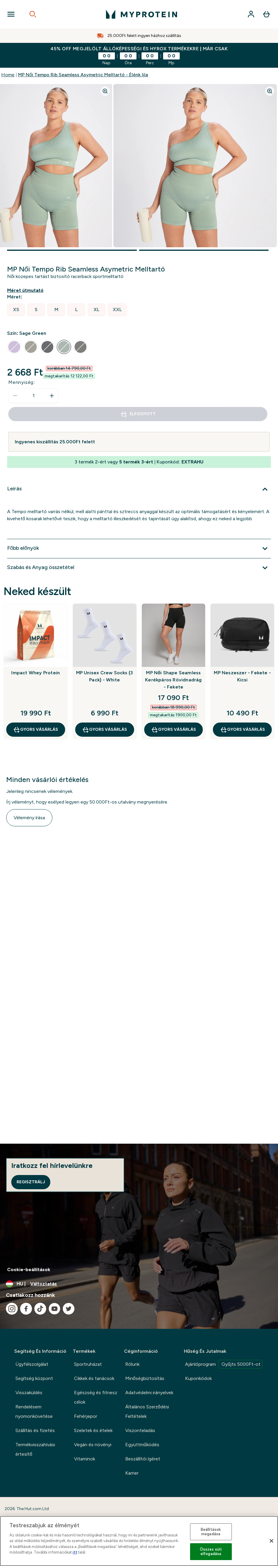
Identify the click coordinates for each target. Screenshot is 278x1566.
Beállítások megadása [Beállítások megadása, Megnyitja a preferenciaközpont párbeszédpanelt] (211, 1531)
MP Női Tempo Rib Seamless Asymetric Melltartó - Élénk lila (83, 74)
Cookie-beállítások (28, 1269)
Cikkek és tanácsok (94, 1378)
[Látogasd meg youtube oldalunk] (54, 1309)
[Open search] (33, 14)
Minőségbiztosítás (144, 1378)
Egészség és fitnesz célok (95, 1397)
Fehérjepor (85, 1416)
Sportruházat (88, 1364)
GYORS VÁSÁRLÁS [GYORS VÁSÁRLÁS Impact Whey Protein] (35, 729)
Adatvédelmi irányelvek (149, 1392)
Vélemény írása (29, 817)
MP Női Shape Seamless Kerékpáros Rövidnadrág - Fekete (173, 680)
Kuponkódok (198, 1378)
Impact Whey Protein (35, 672)
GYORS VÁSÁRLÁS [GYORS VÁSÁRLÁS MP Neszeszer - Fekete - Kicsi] (242, 729)
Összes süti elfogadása (211, 1551)
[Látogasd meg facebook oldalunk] (26, 1309)
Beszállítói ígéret (142, 1459)
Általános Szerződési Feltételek (147, 1411)
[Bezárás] (271, 1540)
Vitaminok (84, 1459)
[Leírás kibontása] (139, 489)
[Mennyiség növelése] (51, 396)
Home (8, 74)
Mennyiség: (21, 382)
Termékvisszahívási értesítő (35, 1449)
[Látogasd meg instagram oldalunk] (12, 1309)
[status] (33, 396)
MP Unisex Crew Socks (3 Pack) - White (104, 676)
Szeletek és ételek (93, 1430)
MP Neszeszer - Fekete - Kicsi (242, 676)
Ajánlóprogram (224, 1364)
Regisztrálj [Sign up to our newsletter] (31, 1181)
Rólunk (132, 1364)
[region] (139, 1541)
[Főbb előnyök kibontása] (139, 548)
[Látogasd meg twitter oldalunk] (69, 1309)
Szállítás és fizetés (35, 1430)
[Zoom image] (105, 91)
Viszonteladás (140, 1430)
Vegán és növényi (92, 1444)
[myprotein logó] (141, 14)
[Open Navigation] (11, 14)
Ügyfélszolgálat (31, 1364)
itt (75, 1552)
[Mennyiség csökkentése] (15, 396)
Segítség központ (34, 1378)
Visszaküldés (28, 1392)
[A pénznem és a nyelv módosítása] (139, 1283)
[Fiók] (251, 14)
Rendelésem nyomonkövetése (34, 1411)
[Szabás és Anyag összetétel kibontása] (139, 567)
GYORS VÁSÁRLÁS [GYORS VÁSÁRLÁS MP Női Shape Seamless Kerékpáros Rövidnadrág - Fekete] (173, 729)
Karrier (132, 1473)
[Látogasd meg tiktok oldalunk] (40, 1309)
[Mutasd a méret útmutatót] (26, 290)
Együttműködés (142, 1444)
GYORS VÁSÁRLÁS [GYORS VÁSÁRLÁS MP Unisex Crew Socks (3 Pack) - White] (104, 729)
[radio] (16, 309)
